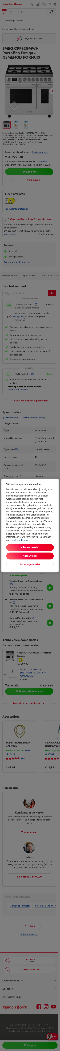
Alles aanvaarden (30, 547)
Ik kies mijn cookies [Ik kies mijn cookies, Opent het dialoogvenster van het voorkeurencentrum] (30, 564)
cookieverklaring (20, 540)
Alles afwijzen (30, 556)
